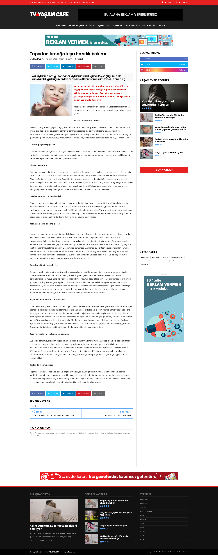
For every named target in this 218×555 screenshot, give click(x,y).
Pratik (142, 531)
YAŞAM (99, 25)
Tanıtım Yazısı (161, 551)
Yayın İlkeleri (183, 551)
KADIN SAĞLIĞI (131, 25)
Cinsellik (143, 507)
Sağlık (142, 535)
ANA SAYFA (61, 25)
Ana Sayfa (52, 2)
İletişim (172, 551)
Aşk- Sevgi (143, 503)
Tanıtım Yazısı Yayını (69, 2)
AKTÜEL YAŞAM (76, 25)
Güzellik (80, 59)
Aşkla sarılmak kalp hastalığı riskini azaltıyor (53, 527)
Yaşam (142, 540)
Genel (142, 515)
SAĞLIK (89, 25)
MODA (161, 25)
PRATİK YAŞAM (148, 25)
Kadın (142, 523)
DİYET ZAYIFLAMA (114, 25)
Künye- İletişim (88, 2)
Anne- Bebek (144, 499)
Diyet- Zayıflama (146, 511)
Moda (142, 527)
